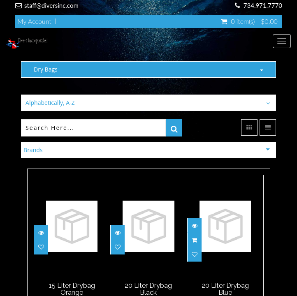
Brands (32, 150)
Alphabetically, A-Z (50, 102)
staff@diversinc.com (51, 5)
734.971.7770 (263, 5)
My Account (34, 21)
